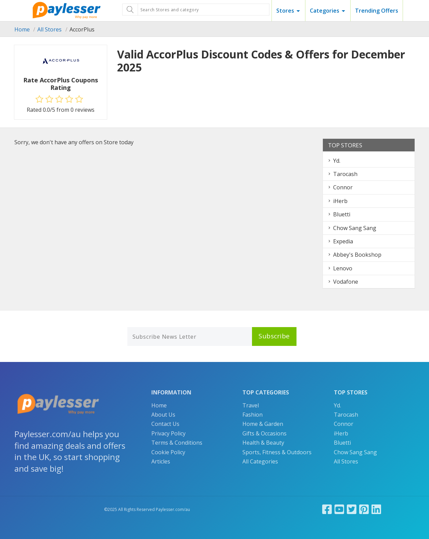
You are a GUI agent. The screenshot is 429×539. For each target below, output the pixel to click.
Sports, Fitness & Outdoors (277, 452)
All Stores (49, 29)
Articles (160, 461)
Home (22, 29)
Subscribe (274, 336)
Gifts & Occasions (264, 433)
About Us (163, 414)
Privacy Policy (168, 433)
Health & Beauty (263, 442)
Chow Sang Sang (354, 228)
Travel (250, 405)
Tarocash (345, 174)
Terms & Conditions (176, 442)
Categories (324, 10)
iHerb (340, 201)
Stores (285, 10)
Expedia (343, 241)
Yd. (336, 160)
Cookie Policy (168, 452)
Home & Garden (262, 424)
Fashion (252, 414)
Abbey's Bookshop (357, 254)
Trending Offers (376, 10)
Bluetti (341, 214)
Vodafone (345, 281)
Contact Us (165, 424)
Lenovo (342, 268)
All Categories (260, 461)
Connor (343, 187)
